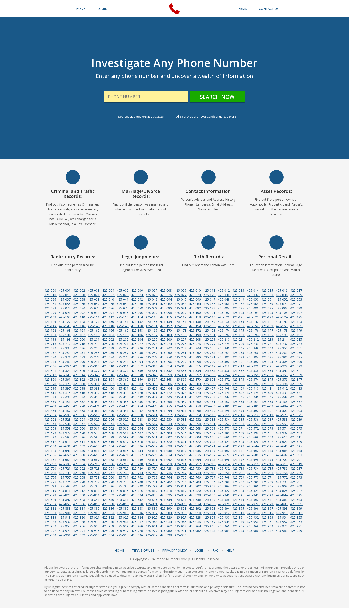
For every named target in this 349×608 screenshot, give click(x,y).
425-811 (65, 491)
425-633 (94, 446)
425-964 (195, 526)
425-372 (224, 379)
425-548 (166, 424)
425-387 (180, 384)
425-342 (50, 375)
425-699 (267, 459)
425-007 (152, 290)
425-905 (123, 513)
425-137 (209, 321)
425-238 (108, 348)
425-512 (166, 415)
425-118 (195, 317)
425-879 (267, 504)
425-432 (50, 397)
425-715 (238, 464)
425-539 (296, 419)
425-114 (137, 317)
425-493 (152, 410)
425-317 (209, 366)
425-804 (224, 486)
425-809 (296, 486)
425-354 (224, 375)
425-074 (79, 308)
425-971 (296, 526)
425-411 (267, 388)
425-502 (282, 410)
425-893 (209, 508)
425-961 (152, 526)
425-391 (238, 384)
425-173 (209, 330)
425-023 (123, 295)
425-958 (108, 526)
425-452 (79, 402)
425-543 (94, 424)
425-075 (94, 308)
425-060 (137, 304)
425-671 (123, 455)
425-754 (282, 473)
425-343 (65, 375)
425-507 (94, 415)
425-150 (137, 326)
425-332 (166, 370)
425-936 (50, 522)
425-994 (108, 535)
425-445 (238, 397)
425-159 (267, 326)
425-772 (282, 477)
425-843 (267, 495)
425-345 (94, 375)
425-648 (50, 450)
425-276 (137, 357)
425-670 (108, 455)
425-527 (123, 419)
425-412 (282, 388)
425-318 (224, 366)
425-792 (50, 486)
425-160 (282, 326)
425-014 (253, 290)
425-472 (108, 406)
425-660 (224, 450)
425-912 (224, 513)
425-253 (65, 353)
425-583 (152, 433)
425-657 (180, 450)
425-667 (65, 455)
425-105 (267, 313)
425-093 (94, 313)
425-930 (224, 517)
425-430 (282, 393)
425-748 (195, 473)
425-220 (108, 344)
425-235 (65, 348)
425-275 (123, 357)
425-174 (224, 330)
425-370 (195, 379)
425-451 (65, 402)
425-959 (123, 526)
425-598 (108, 437)
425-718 (282, 464)
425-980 (166, 531)
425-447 (267, 397)
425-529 (152, 419)
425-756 (50, 477)
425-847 (65, 499)
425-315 (180, 366)
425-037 (65, 299)
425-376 (282, 379)
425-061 (152, 304)
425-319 (238, 366)
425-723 (94, 468)
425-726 (137, 468)
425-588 (224, 433)
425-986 (253, 531)
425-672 (137, 455)
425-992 (79, 535)
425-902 (79, 513)
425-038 (79, 299)
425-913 (238, 513)
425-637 (152, 446)
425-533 (209, 419)
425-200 (79, 339)
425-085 (238, 308)
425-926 (166, 517)
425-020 (79, 295)
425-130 (108, 321)
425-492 (137, 410)
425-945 (180, 522)
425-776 (79, 482)
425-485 (296, 406)
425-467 (296, 402)
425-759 (94, 477)
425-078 (137, 308)
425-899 (296, 508)
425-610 (282, 437)
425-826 (282, 491)
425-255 (94, 353)
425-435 (94, 397)
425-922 (108, 517)
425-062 (166, 304)
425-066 (224, 304)
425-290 (79, 362)
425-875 (209, 504)
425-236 (79, 348)
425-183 (94, 335)
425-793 (65, 486)
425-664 (282, 450)
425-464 (253, 402)
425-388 (195, 384)
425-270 (50, 357)
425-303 (267, 362)
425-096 (137, 313)
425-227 (209, 344)
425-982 (195, 531)
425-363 (94, 379)
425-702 (50, 464)
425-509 (123, 415)
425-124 (282, 317)
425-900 (50, 513)
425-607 (238, 437)
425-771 (267, 477)
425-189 (180, 335)
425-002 (79, 290)
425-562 (108, 428)
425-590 (253, 433)
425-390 (224, 384)
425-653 (123, 450)
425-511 (152, 415)
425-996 (137, 535)
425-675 (180, 455)
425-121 (238, 317)
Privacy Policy (174, 551)
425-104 (253, 313)
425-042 (137, 299)
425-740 (79, 473)
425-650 (79, 450)
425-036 (50, 299)
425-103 (238, 313)
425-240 (137, 348)
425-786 (224, 482)
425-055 (65, 304)
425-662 (253, 450)
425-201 (94, 339)
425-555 (267, 424)
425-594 (50, 437)
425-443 (209, 397)
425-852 (137, 499)
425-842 (253, 495)
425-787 (238, 482)
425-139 (238, 321)
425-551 (209, 424)
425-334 (195, 370)
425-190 (195, 335)
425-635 (123, 446)
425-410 (253, 388)
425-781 (152, 482)
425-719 (296, 464)
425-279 (180, 357)
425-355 (238, 375)
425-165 (94, 330)
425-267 (267, 353)
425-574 (282, 428)
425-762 (137, 477)
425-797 (123, 486)
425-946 (195, 522)
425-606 (224, 437)
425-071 (296, 304)
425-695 (209, 459)
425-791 (296, 482)
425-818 (166, 491)
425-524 (79, 419)
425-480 (224, 406)
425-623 (209, 442)
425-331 (152, 370)
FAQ (215, 551)
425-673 (152, 455)
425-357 (267, 375)
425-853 (152, 499)
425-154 (195, 326)
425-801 (180, 486)
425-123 (267, 317)
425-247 (238, 348)
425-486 (50, 410)
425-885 (94, 508)
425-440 (166, 397)
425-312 (137, 366)
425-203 (123, 339)
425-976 (108, 531)
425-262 (195, 353)
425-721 (65, 468)
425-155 (209, 326)
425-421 (152, 393)
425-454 (108, 402)
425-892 (195, 508)
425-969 (267, 526)
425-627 (267, 442)
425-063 (180, 304)
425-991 (65, 535)
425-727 (152, 468)
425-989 (296, 531)
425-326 (79, 370)
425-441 (180, 397)
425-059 (123, 304)
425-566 (166, 428)
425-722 (79, 468)
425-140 (253, 321)
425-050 (253, 299)
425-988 (282, 531)
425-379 (65, 384)
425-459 (180, 402)
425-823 (238, 491)
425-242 (166, 348)
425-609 (267, 437)
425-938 (79, 522)
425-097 (152, 313)
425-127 (65, 321)
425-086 (253, 308)
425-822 (224, 491)
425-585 (180, 433)
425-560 (79, 428)
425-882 (50, 508)
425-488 (79, 410)
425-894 (224, 508)
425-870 (137, 504)
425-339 (267, 370)
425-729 (180, 468)
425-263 (209, 353)
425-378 (50, 384)
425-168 (137, 330)
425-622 (195, 442)
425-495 (180, 410)
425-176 (253, 330)
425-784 (195, 482)
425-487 (65, 410)
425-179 (296, 330)
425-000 (50, 290)
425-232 (282, 344)
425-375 (267, 379)
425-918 (50, 517)
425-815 (123, 491)
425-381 (94, 384)
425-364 (108, 379)
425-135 (180, 321)
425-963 (180, 526)
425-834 (137, 495)
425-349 (152, 375)
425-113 (123, 317)
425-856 (195, 499)
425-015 (267, 290)
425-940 (108, 522)
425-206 (166, 339)
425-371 (209, 379)
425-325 (65, 370)
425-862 (282, 499)
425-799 (152, 486)
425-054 (50, 304)
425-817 (152, 491)
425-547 (152, 424)
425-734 (253, 468)
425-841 (238, 495)
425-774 (50, 482)
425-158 (253, 326)
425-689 (123, 459)
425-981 (180, 531)
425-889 (152, 508)
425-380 (79, 384)
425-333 (180, 370)
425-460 (195, 402)
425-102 (224, 313)
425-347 (123, 375)
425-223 (152, 344)
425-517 (238, 415)
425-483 (267, 406)
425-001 (65, 290)
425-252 (50, 353)
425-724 (108, 468)
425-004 (108, 290)
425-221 (123, 344)
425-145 (65, 326)
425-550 (195, 424)
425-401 (123, 388)
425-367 (152, 379)
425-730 (195, 468)
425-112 (108, 317)
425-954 (50, 526)
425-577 (65, 433)
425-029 (209, 295)
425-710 (166, 464)
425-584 (166, 433)
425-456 (137, 402)
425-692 (166, 459)
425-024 (137, 295)
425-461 (209, 402)
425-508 (108, 415)
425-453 (94, 402)
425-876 (224, 504)
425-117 (180, 317)
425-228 (224, 344)
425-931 (238, 517)
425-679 (238, 455)
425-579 (94, 433)
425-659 (209, 450)
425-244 (195, 348)
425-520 (282, 415)
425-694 (195, 459)
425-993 (94, 535)
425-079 (152, 308)
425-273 (94, 357)
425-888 (137, 508)
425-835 (152, 495)
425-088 (282, 308)
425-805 (238, 486)
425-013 (238, 290)
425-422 (166, 393)
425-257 (123, 353)
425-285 (267, 357)
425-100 (195, 313)
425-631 (65, 446)
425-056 (79, 304)
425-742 (108, 473)
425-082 (195, 308)
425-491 (123, 410)
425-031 (238, 295)
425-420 (137, 393)
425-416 (79, 393)
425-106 (282, 313)
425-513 (180, 415)
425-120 (224, 317)
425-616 (108, 442)
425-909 (180, 513)
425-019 (65, 295)
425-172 (195, 330)
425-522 (50, 419)
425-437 (123, 397)
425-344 (79, 375)
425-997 (152, 535)
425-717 (267, 464)
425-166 (108, 330)
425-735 (267, 468)
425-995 (123, 535)
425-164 (79, 330)
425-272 (79, 357)
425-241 (152, 348)
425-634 (108, 446)
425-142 (282, 321)
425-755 (296, 473)
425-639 (180, 446)
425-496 (195, 410)
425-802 (195, 486)
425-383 (123, 384)
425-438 (137, 397)
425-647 (296, 446)
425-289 (65, 362)
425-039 (94, 299)
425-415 (65, 393)
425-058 (108, 304)
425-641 (209, 446)
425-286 (282, 357)
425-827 (296, 491)
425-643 (238, 446)
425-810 (50, 491)
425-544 (108, 424)
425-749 (209, 473)
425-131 (123, 321)
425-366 (137, 379)
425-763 (152, 477)
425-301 (238, 362)
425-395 (296, 384)
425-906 (137, 513)
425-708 (137, 464)
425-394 (282, 384)
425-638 (166, 446)
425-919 (65, 517)
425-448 (282, 397)
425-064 (195, 304)
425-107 (296, 313)
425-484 (282, 406)
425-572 (253, 428)
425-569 (209, 428)
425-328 (108, 370)
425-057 (94, 304)
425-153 (180, 326)
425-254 (79, 353)
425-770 (253, 477)
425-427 (238, 393)
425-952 (282, 522)
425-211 (238, 339)
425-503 (296, 410)
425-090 (50, 313)
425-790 (282, 482)
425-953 (296, 522)
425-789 (267, 482)
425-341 (296, 370)
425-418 (108, 393)
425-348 (137, 375)
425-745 (152, 473)
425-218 (79, 344)
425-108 (50, 317)
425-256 (108, 353)
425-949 (238, 522)
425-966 (224, 526)
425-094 (108, 313)
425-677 (209, 455)
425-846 (50, 499)
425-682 (282, 455)
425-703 (65, 464)
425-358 (282, 375)
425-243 (180, 348)
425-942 (137, 522)
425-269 (296, 353)
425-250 (282, 348)
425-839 (209, 495)
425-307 (65, 366)
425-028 (195, 295)
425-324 (50, 370)
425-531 (180, 419)
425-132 (137, 321)
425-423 (180, 393)
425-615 (94, 442)
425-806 (253, 486)
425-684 (50, 459)
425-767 (209, 477)
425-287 (296, 357)
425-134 (166, 321)
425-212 (253, 339)
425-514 (195, 415)
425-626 (253, 442)
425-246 (224, 348)
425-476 (166, 406)
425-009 (180, 290)
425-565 (152, 428)
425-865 (65, 504)
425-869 (123, 504)
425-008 (166, 290)
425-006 (137, 290)
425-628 (282, 442)
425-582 (137, 433)
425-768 (224, 477)
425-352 (195, 375)
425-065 (209, 304)
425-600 (137, 437)
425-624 (224, 442)
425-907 (152, 513)
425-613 (65, 442)
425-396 (50, 388)
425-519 (267, 415)
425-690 (137, 459)
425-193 (238, 335)
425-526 (108, 419)
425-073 (65, 308)
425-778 (108, 482)
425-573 (267, 428)
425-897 (267, 508)
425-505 (65, 415)
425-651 (94, 450)
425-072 (50, 308)
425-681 (267, 455)
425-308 (79, 366)
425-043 (152, 299)
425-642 (224, 446)
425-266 (253, 353)
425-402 (137, 388)
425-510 (137, 415)
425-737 (296, 468)
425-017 (296, 290)
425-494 (166, 410)
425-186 (137, 335)
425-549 (180, 424)
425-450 (50, 402)
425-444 (224, 397)
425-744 (137, 473)
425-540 (50, 424)
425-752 (253, 473)
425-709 (152, 464)
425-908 (166, 513)
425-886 (108, 508)
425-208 (195, 339)
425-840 (224, 495)
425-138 (224, 321)
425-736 (282, 468)
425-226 (195, 344)
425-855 (180, 499)
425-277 (152, 357)
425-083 (209, 308)
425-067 (238, 304)
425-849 (94, 499)
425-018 (50, 295)
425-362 (79, 379)
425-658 (195, 450)
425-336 (224, 370)
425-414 (50, 393)
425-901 (65, 513)
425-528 (137, 419)
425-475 (152, 406)
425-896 (253, 508)
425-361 (65, 379)
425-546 (137, 424)
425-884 (79, 508)
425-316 (195, 366)
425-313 (152, 366)
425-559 (65, 428)
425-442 (195, 397)
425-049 (238, 299)
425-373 (238, 379)
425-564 (137, 428)
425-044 (166, 299)
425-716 (253, 464)
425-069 (267, 304)
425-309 (94, 366)
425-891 (180, 508)
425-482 (253, 406)
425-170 (166, 330)
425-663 (267, 450)
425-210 (224, 339)
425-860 (253, 499)
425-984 (224, 531)
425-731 (209, 468)
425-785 (209, 482)
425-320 (253, 366)
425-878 (253, 504)
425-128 (79, 321)
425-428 (253, 393)
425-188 (166, 335)
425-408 (224, 388)
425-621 (180, 442)
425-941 (123, 522)
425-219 (94, 344)
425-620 (166, 442)
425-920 (79, 517)
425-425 (209, 393)
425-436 (108, 397)
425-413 (296, 388)
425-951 (267, 522)
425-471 (94, 406)
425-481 (238, 406)
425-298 (195, 362)
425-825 (267, 491)
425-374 (253, 379)
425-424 (195, 393)
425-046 (195, 299)
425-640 (195, 446)
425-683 (296, 455)
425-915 (267, 513)
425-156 (224, 326)
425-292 (108, 362)
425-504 (50, 415)
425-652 (108, 450)
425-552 (224, 424)
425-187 (152, 335)
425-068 (253, 304)
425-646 (282, 446)
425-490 (108, 410)
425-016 (282, 290)
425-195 (267, 335)
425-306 (50, 366)
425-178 (282, 330)
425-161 (296, 326)
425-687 (94, 459)
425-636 (137, 446)
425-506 (79, 415)
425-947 (209, 522)
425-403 (152, 388)
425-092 (79, 313)
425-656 (166, 450)
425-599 (123, 437)
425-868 (108, 504)
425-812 (79, 491)
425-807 (267, 486)
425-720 (50, 468)
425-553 (238, 424)
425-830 (79, 495)
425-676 (195, 455)
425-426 (224, 393)
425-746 (166, 473)
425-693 (180, 459)
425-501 (267, 410)
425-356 (253, 375)
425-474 (137, 406)
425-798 (137, 486)
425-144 (50, 326)
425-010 (195, 290)
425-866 (79, 504)
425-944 (166, 522)
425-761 (123, 477)
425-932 (253, 517)
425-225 (180, 344)
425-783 (180, 482)
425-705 (94, 464)
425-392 (253, 384)
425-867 (94, 504)
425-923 (123, 517)
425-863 (296, 499)
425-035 (296, 295)
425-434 (79, 397)
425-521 (296, 415)
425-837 (180, 495)
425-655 (152, 450)
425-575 (296, 428)
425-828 (50, 495)
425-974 (79, 531)
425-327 (94, 370)
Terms (241, 8)
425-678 (224, 455)
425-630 (50, 446)
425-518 (253, 415)
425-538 (282, 419)
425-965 (209, 526)
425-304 (282, 362)
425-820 (195, 491)
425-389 (209, 384)
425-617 (123, 442)
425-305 (296, 362)
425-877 (238, 504)
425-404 (166, 388)
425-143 (296, 321)
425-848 (79, 499)
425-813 (94, 491)
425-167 (123, 330)
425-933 (267, 517)
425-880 (282, 504)
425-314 (166, 366)
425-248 (253, 348)
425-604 (195, 437)
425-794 (79, 486)
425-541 (65, 424)
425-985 (238, 531)
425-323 (296, 366)
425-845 (296, 495)
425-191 (209, 335)
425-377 (296, 379)
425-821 (209, 491)
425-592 (282, 433)
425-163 (65, 330)
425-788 (253, 482)
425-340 (282, 370)
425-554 (253, 424)
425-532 (195, 419)
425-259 (152, 353)
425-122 (253, 317)
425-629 (296, 442)
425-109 (65, 317)
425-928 (195, 517)
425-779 (123, 482)
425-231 (267, 344)
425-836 (166, 495)
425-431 (296, 393)
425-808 (282, 486)
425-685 (65, 459)
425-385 (152, 384)
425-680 (253, 455)
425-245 (209, 348)
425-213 (267, 339)
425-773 (296, 477)
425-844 (282, 495)
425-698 (253, 459)
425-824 (253, 491)
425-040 (108, 299)
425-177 (267, 330)
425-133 (152, 321)
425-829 (65, 495)
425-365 (123, 379)
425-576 (50, 433)
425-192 (224, 335)
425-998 (166, 535)
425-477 (180, 406)
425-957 (94, 526)
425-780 (137, 482)
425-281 (209, 357)
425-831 (94, 495)
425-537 (267, 419)
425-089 (296, 308)
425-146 (79, 326)
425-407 (209, 388)
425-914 (253, 513)
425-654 (137, 450)
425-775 (65, 482)
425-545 (123, 424)
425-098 (166, 313)
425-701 (296, 459)
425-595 (65, 437)
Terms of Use (143, 551)
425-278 (166, 357)
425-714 (224, 464)
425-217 (65, 344)
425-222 (137, 344)
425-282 (224, 357)
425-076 (108, 308)
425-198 (50, 339)
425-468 (50, 406)
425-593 (296, 433)
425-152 (166, 326)
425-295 (152, 362)
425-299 (209, 362)
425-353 (209, 375)
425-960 (137, 526)
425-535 (238, 419)
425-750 (224, 473)
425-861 (267, 499)
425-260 (166, 353)
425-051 (267, 299)
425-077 (123, 308)
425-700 (282, 459)
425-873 (180, 504)
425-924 (137, 517)
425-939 (94, 522)
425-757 (65, 477)
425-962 (166, 526)
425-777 (94, 482)
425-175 (238, 330)
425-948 (224, 522)
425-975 (94, 531)
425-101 (209, 313)
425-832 (108, 495)
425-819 (180, 491)
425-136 (195, 321)
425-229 (238, 344)
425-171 (180, 330)
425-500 (253, 410)
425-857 (209, 499)
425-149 (123, 326)
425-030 (224, 295)
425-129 (94, 321)
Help (230, 551)
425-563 (123, 428)
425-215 (296, 339)
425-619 (152, 442)
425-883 (65, 508)
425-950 (253, 522)
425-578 (79, 433)
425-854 (166, 499)
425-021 (94, 295)
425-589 (238, 433)
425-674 (166, 455)
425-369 (180, 379)
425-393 (267, 384)
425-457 (152, 402)
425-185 (123, 335)
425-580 (108, 433)
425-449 (296, 397)
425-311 (123, 366)
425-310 (108, 366)
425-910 (195, 513)
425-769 (238, 477)
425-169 (152, 330)
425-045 (180, 299)
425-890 (166, 508)
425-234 (50, 348)
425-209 (209, 339)
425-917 (296, 513)
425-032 (253, 295)
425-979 (152, 531)
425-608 (253, 437)
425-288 (50, 362)
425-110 (79, 317)
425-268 (282, 353)
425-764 (166, 477)
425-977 (123, 531)
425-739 (65, 473)
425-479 (209, 406)
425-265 (238, 353)
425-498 (224, 410)
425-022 (108, 295)
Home (80, 8)
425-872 (166, 504)
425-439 (152, 397)
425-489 (94, 410)
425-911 (209, 513)
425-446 (253, 397)
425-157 (238, 326)
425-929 (209, 517)
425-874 (195, 504)
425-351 (180, 375)
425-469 (65, 406)
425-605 (209, 437)
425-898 (282, 508)
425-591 (267, 433)
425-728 (166, 468)
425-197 (296, 335)
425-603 (180, 437)
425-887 (123, 508)
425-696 (224, 459)
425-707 (123, 464)
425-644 (253, 446)
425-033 (267, 295)
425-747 (180, 473)
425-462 (224, 402)
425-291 (94, 362)
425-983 (209, 531)
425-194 (253, 335)
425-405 (180, 388)
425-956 (79, 526)
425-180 (50, 335)
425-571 (238, 428)
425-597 (94, 437)
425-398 (79, 388)
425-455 (123, 402)
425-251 (296, 348)
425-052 (282, 299)
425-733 (238, 468)
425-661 (238, 450)
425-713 (209, 464)
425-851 (123, 499)
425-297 (180, 362)
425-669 (94, 455)
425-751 (238, 473)
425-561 (94, 428)
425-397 (65, 388)
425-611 (296, 437)
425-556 (282, 424)
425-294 (137, 362)
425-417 (94, 393)
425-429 (267, 393)
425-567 (180, 428)
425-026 (166, 295)
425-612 (50, 442)
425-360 (50, 379)
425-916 (282, 513)
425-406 (195, 388)
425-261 (180, 353)
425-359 (296, 375)
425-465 (267, 402)
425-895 (238, 508)
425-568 (195, 428)
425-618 (137, 442)
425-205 (152, 339)
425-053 (296, 299)
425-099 (180, 313)
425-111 (94, 317)
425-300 (224, 362)
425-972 (50, 531)
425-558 (50, 428)
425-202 (108, 339)
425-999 (180, 535)
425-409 (238, 388)
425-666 (50, 455)
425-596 (79, 437)
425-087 (267, 308)
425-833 (123, 495)
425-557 (296, 424)
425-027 (180, 295)
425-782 (166, 482)
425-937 (65, 522)
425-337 (238, 370)
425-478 (195, 406)
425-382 (108, 384)
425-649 (65, 450)
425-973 (65, 531)
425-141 (267, 321)
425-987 (267, 531)
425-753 (267, 473)
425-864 (50, 504)
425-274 (108, 357)
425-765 (180, 477)
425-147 (94, 326)
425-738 (50, 473)
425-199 (65, 339)
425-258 (137, 353)
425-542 (79, 424)
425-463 (238, 402)
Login (102, 8)
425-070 (282, 304)
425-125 (296, 317)
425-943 (152, 522)
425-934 (282, 517)
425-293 (123, 362)
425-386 (166, 384)
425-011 (209, 290)
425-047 (209, 299)
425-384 (137, 384)
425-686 (79, 459)
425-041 (123, 299)
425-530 (166, 419)
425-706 (108, 464)
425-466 (282, 402)
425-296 (166, 362)
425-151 (152, 326)
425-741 (94, 473)
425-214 (282, 339)
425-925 (152, 517)
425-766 (195, 477)
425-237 (94, 348)
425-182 (79, 335)
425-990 (50, 535)
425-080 (166, 308)
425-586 (195, 433)
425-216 (50, 344)
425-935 (296, 517)
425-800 (166, 486)
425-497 (209, 410)
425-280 (195, 357)
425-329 (123, 370)
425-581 (123, 433)
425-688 (108, 459)
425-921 (94, 517)
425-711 (180, 464)
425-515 (209, 415)
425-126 (50, 321)
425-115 (152, 317)
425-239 (123, 348)
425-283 (238, 357)
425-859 (238, 499)
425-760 (108, 477)
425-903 (94, 513)
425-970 (282, 526)
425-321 (267, 366)
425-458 (166, 402)
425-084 (224, 308)
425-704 (79, 464)
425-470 (79, 406)
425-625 (238, 442)
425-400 (108, 388)
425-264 (224, 353)
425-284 (253, 357)
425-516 (224, 415)
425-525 (94, 419)
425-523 (65, 419)
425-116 (166, 317)
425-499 (238, 410)
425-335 (209, 370)
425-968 (253, 526)
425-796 (108, 486)
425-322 (282, 366)
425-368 (166, 379)
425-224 (166, 344)
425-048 (224, 299)
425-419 (123, 393)
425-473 (123, 406)
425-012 (224, 290)
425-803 (209, 486)
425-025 (152, 295)
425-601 (152, 437)
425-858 (224, 499)
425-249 (267, 348)
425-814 (108, 491)
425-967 (238, 526)
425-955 (65, 526)
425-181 (65, 335)
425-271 (65, 357)
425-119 (209, 317)
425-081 (180, 308)
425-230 (253, 344)
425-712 (195, 464)
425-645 (267, 446)
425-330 (137, 370)
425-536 (253, 419)
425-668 (79, 455)
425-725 (123, 468)
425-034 (282, 295)
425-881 (296, 504)
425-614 (79, 442)
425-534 (224, 419)
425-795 (94, 486)
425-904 (108, 513)
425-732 (224, 468)
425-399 (94, 388)
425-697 (238, 459)
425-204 (137, 339)
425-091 (65, 313)
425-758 (79, 477)
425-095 (123, 313)
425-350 (166, 375)
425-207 (180, 339)
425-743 (123, 473)
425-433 (65, 397)
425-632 (79, 446)
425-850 (108, 499)
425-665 (296, 450)
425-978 (137, 531)
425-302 (253, 362)
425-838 (195, 495)
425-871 (152, 504)
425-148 (108, 326)
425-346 (108, 375)
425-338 (253, 370)
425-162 (50, 330)
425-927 (180, 517)
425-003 (94, 290)
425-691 (152, 459)
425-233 (296, 344)
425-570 (224, 428)
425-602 (166, 437)
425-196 (282, 335)
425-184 (108, 335)
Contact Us (269, 8)
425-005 (123, 290)
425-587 (209, 433)
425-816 (137, 491)
